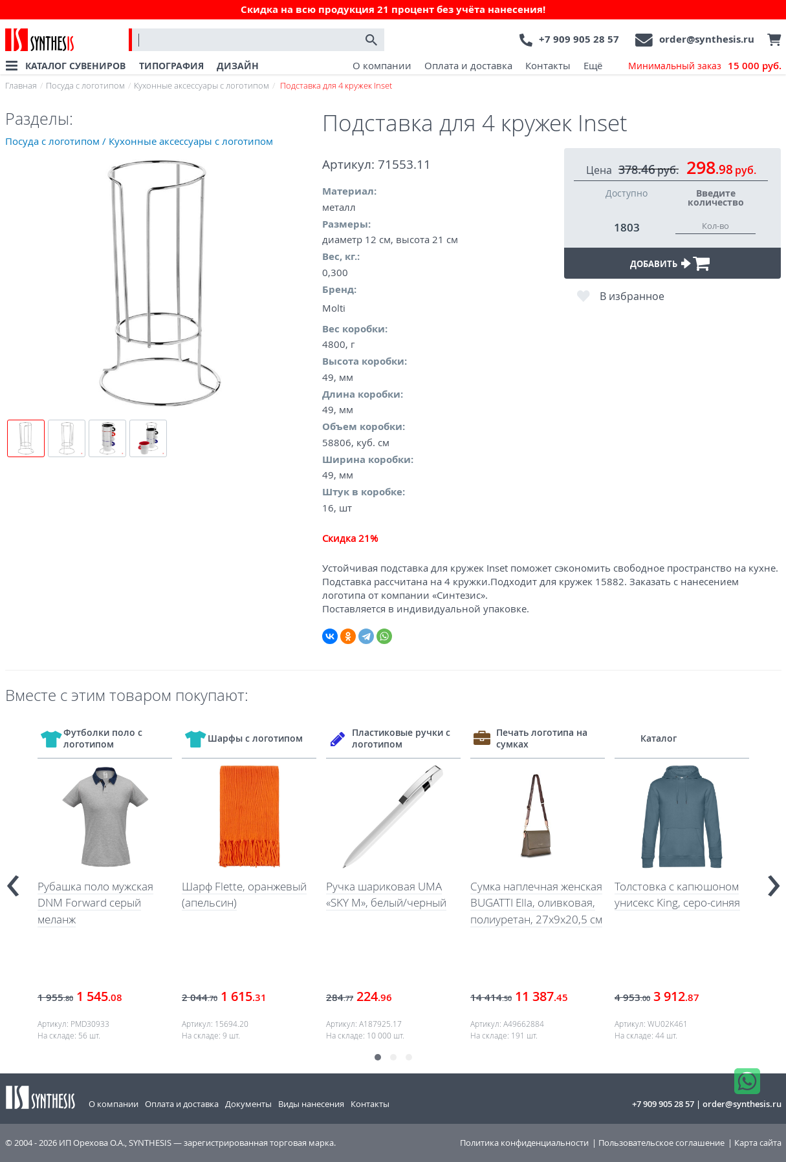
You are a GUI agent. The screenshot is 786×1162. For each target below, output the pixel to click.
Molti (333, 307)
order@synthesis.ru (706, 39)
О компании (382, 65)
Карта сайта (757, 1143)
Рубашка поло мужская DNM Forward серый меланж (95, 903)
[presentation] (13, 881)
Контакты (548, 65)
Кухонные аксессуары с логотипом (201, 85)
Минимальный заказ (704, 66)
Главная (21, 85)
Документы (248, 1104)
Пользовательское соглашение (661, 1143)
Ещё (593, 65)
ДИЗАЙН (238, 65)
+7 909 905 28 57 (579, 39)
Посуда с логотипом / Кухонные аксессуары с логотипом (139, 140)
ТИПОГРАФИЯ (171, 65)
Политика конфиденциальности (524, 1143)
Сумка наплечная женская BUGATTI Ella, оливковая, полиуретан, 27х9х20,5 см (536, 903)
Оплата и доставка (468, 65)
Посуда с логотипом (85, 85)
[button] (378, 1057)
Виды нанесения (311, 1104)
